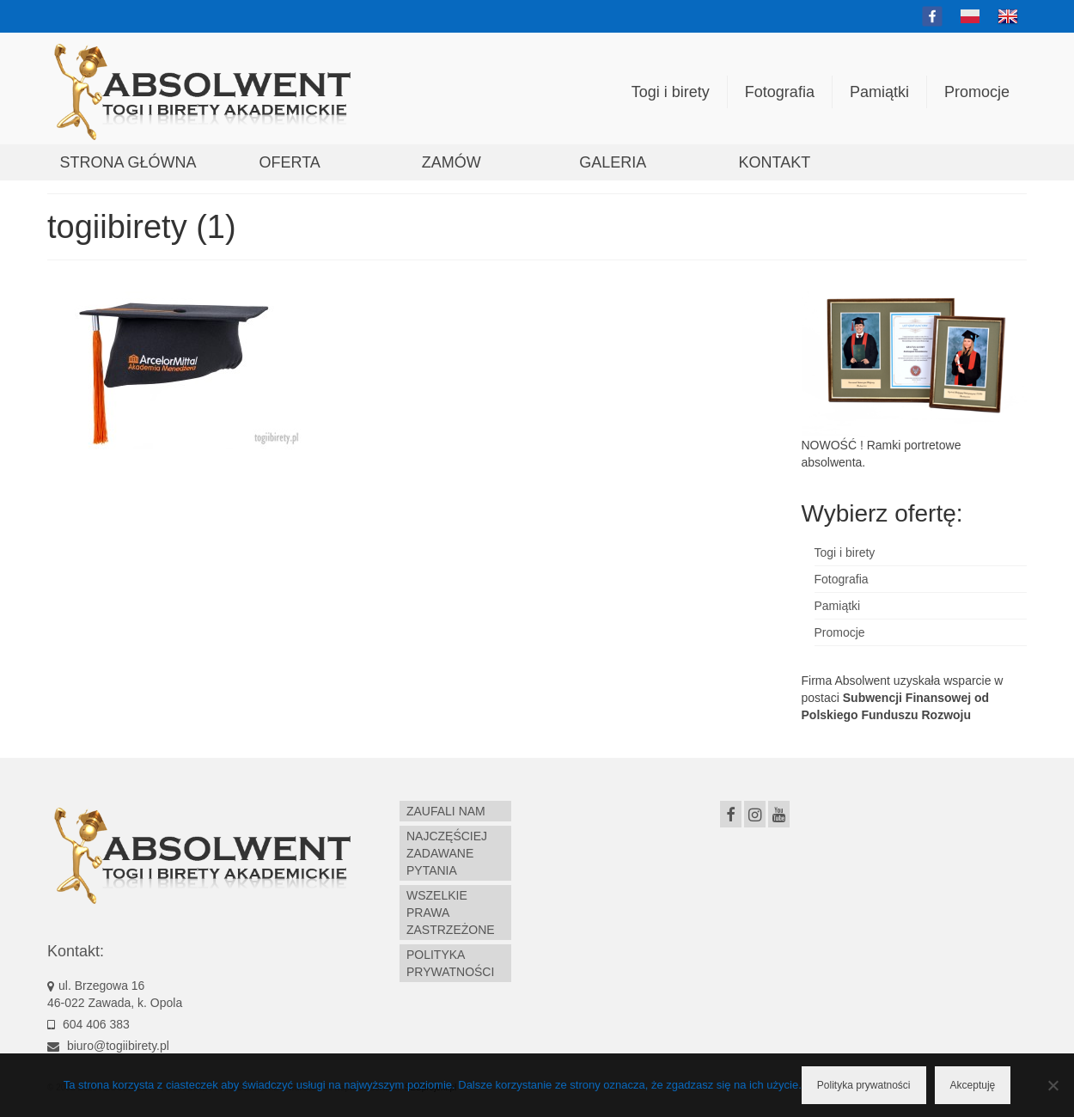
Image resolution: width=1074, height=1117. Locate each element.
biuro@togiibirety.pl (108, 1046)
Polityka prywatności (864, 1085)
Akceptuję (973, 1085)
